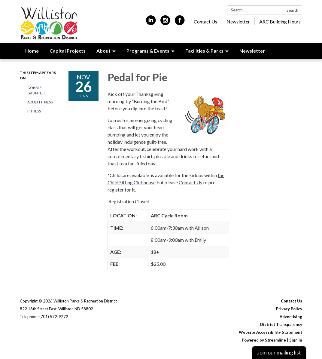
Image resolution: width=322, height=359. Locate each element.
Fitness (34, 111)
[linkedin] (151, 22)
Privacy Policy (289, 308)
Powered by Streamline (264, 340)
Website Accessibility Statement (270, 332)
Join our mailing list (279, 352)
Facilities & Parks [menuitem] (204, 51)
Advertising (291, 316)
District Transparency (281, 324)
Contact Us (205, 21)
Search (292, 10)
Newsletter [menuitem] (252, 51)
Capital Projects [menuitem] (68, 51)
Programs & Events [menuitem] (147, 51)
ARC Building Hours (280, 21)
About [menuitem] (103, 51)
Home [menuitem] (32, 51)
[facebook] (180, 22)
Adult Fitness (40, 102)
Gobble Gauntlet (36, 90)
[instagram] (165, 22)
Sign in (295, 340)
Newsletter (238, 21)
